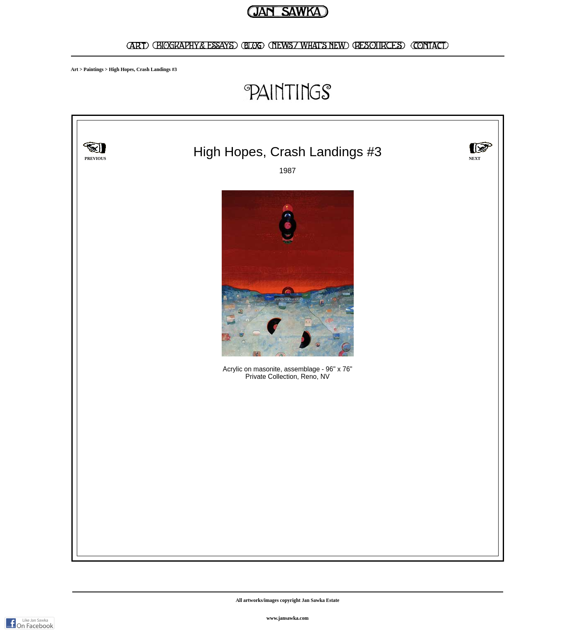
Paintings (93, 69)
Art (74, 69)
